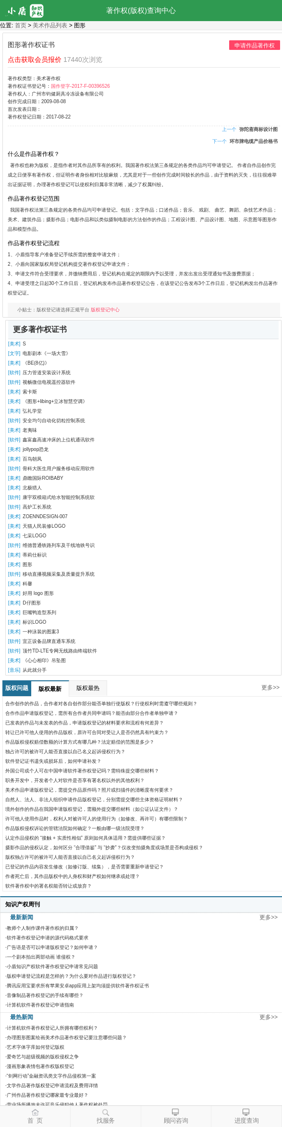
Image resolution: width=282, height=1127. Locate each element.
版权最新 (49, 689)
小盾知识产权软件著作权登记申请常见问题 (52, 966)
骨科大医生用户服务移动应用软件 (59, 468)
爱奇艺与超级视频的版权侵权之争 (43, 1056)
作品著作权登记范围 (34, 198)
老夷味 (30, 430)
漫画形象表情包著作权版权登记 (40, 1066)
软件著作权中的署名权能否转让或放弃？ (48, 886)
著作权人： (20, 93)
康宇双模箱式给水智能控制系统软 (59, 497)
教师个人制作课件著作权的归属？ (43, 928)
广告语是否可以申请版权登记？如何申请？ (52, 947)
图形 (27, 564)
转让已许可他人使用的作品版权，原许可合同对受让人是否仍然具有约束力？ (87, 732)
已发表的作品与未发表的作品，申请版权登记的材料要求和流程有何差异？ (84, 722)
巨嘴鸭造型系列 (39, 612)
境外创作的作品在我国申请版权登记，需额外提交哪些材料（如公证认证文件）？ (91, 809)
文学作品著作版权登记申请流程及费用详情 (52, 1085)
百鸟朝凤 (32, 459)
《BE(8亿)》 (36, 363)
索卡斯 (30, 391)
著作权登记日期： (27, 116)
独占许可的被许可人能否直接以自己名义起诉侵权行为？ (65, 751)
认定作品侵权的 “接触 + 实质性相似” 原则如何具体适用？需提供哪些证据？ (85, 838)
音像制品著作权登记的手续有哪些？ (45, 995)
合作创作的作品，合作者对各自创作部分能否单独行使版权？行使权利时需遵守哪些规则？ (101, 703)
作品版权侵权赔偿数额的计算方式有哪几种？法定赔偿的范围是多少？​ (79, 742)
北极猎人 (32, 487)
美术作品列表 (50, 25)
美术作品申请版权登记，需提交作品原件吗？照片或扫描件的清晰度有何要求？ (89, 790)
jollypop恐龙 (36, 449)
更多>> (270, 687)
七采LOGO (34, 535)
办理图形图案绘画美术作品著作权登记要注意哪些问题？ (67, 1037)
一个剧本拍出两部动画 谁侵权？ (41, 957)
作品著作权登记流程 (34, 243)
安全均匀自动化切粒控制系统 (54, 420)
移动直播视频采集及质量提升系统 (59, 574)
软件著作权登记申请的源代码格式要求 (47, 937)
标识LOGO (34, 622)
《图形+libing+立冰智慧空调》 (55, 401)
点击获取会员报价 (34, 59)
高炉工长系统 (37, 507)
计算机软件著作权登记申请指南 (40, 1005)
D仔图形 (31, 602)
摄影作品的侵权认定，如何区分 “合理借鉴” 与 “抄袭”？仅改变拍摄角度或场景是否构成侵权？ (104, 847)
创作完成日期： (24, 101)
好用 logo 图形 (38, 593)
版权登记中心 (105, 309)
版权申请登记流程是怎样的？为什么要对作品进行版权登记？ (71, 976)
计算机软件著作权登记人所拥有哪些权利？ (52, 1028)
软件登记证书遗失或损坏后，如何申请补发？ (53, 761)
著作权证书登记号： (29, 86)
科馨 (27, 583)
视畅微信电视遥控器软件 (49, 382)
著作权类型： (22, 78)
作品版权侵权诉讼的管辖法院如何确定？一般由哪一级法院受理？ (75, 828)
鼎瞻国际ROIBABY (43, 478)
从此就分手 (35, 670)
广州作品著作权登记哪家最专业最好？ (47, 1095)
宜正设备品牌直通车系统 (49, 641)
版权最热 (87, 688)
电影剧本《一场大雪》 (47, 353)
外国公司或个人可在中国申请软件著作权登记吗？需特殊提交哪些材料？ (82, 770)
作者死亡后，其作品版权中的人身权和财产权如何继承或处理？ (72, 876)
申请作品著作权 (254, 45)
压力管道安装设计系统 (47, 372)
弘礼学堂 (32, 411)
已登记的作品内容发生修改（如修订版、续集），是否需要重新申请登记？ (84, 866)
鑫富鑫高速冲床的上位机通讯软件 (59, 439)
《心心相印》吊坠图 (44, 660)
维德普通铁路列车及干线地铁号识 (59, 545)
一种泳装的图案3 (41, 631)
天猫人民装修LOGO (44, 526)
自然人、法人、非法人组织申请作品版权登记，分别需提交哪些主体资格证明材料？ (94, 799)
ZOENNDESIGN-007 (45, 516)
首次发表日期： (24, 109)
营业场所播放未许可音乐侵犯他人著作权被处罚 (57, 1104)
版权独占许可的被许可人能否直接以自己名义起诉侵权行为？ (70, 857)
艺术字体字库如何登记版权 (35, 1047)
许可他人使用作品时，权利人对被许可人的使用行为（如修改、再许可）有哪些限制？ (96, 818)
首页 (20, 25)
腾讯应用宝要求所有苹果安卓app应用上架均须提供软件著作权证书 (78, 985)
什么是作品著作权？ (34, 154)
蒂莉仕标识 (35, 555)
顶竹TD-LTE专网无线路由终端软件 (60, 650)
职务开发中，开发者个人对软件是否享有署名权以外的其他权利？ (75, 780)
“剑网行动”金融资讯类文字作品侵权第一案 (52, 1076)
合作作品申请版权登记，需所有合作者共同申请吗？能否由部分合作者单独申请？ (91, 713)
